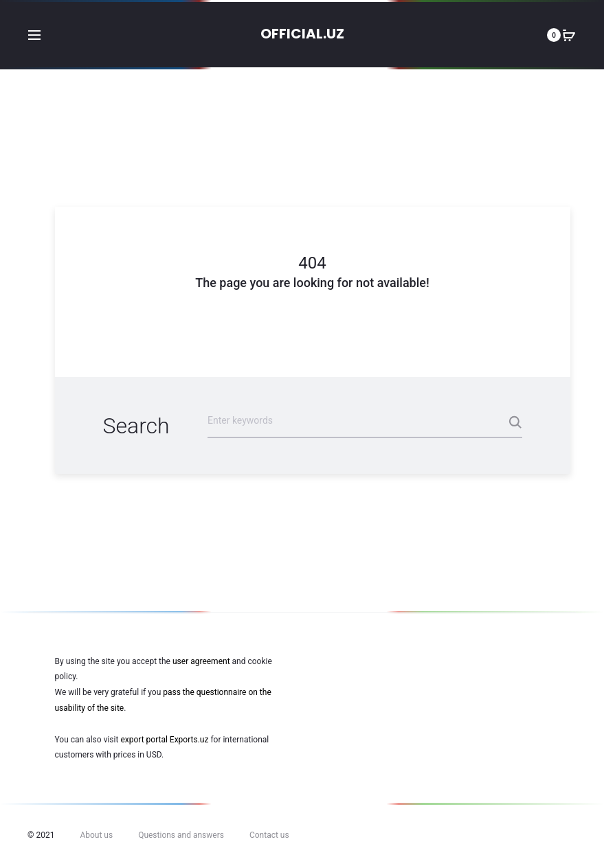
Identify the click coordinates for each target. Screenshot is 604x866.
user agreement (201, 661)
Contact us (269, 835)
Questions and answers (181, 835)
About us (96, 835)
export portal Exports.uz (164, 739)
